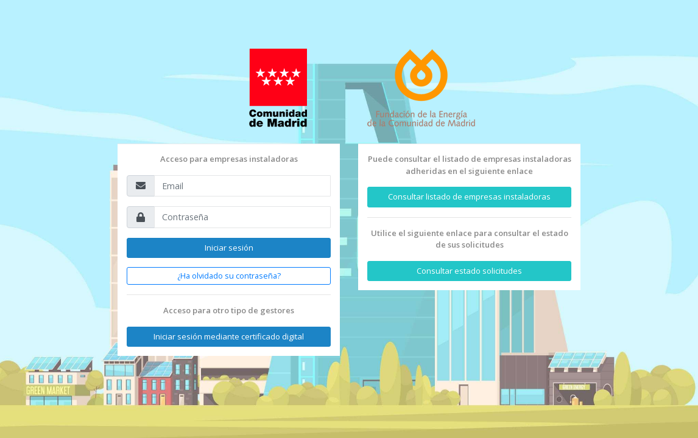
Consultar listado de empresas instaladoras (469, 196)
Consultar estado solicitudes (469, 270)
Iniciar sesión (229, 247)
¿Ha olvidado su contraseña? (229, 275)
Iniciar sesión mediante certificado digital (228, 336)
